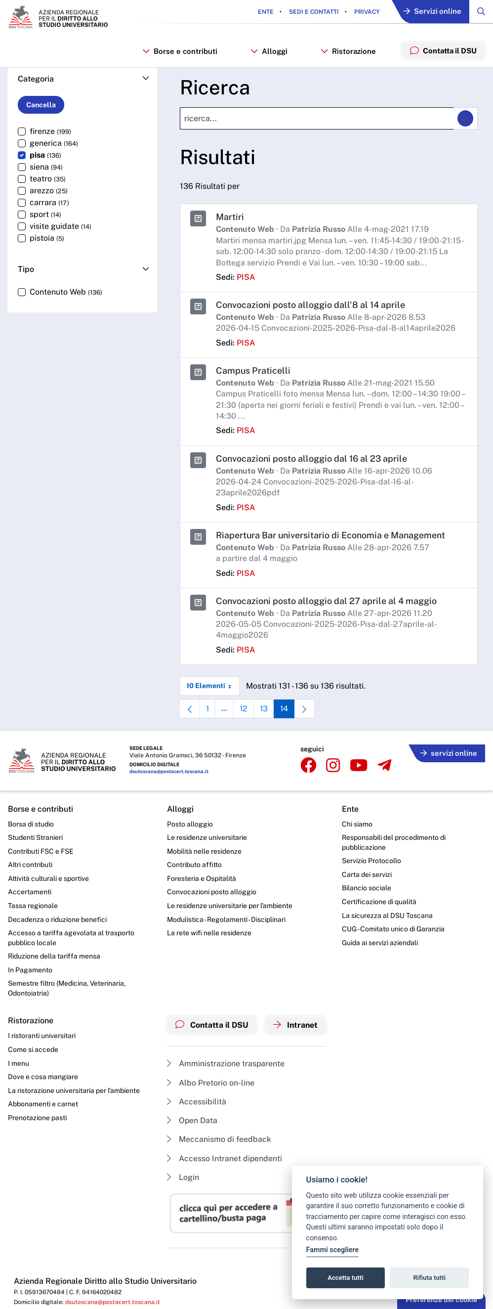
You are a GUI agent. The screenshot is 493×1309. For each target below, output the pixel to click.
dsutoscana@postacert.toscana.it (168, 769)
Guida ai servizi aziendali (380, 940)
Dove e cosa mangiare (43, 1075)
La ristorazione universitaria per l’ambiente (74, 1088)
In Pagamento (30, 967)
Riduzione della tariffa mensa (54, 954)
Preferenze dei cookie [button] (441, 1300)
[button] (82, 79)
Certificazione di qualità (379, 899)
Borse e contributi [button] (180, 51)
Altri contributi (30, 862)
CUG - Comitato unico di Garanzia (393, 926)
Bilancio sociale (367, 886)
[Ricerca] (316, 119)
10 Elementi (213, 683)
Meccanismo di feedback (219, 1137)
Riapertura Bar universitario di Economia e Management (331, 533)
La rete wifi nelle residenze (209, 930)
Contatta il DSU (212, 1023)
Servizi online (432, 12)
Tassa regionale (33, 903)
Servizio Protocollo (372, 858)
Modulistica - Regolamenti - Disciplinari (226, 917)
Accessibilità (196, 1099)
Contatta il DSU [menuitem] (443, 50)
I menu (18, 1061)
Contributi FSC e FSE (41, 849)
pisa (246, 276)
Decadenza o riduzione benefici (57, 917)
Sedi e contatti (312, 11)
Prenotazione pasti (37, 1116)
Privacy (365, 11)
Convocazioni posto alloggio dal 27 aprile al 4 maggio (326, 599)
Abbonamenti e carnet (43, 1102)
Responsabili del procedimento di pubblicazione (394, 840)
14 (289, 708)
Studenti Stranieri (35, 835)
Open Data (192, 1119)
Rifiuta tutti (429, 1277)
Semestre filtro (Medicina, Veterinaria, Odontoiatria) (66, 986)
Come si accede (33, 1047)
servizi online (448, 751)
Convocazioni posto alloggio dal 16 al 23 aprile (312, 457)
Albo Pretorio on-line (210, 1081)
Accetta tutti (346, 1277)
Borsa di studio (31, 822)
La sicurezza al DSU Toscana (387, 913)
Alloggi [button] (269, 51)
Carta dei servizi (367, 872)
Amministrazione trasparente (226, 1062)
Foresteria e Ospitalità (201, 876)
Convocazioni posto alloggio (211, 890)
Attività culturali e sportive (48, 876)
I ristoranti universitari (42, 1034)
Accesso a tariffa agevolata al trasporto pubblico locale (71, 935)
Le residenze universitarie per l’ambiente (229, 903)
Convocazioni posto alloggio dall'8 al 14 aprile (310, 305)
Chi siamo (357, 822)
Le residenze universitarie (207, 835)
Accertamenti (29, 890)
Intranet (296, 1023)
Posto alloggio (190, 822)
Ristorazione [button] (348, 51)
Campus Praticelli (253, 370)
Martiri (230, 217)
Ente (265, 11)
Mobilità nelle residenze (204, 849)
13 (268, 708)
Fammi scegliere (332, 1250)
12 (247, 708)
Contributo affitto (194, 862)
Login (183, 1175)
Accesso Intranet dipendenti (225, 1156)
